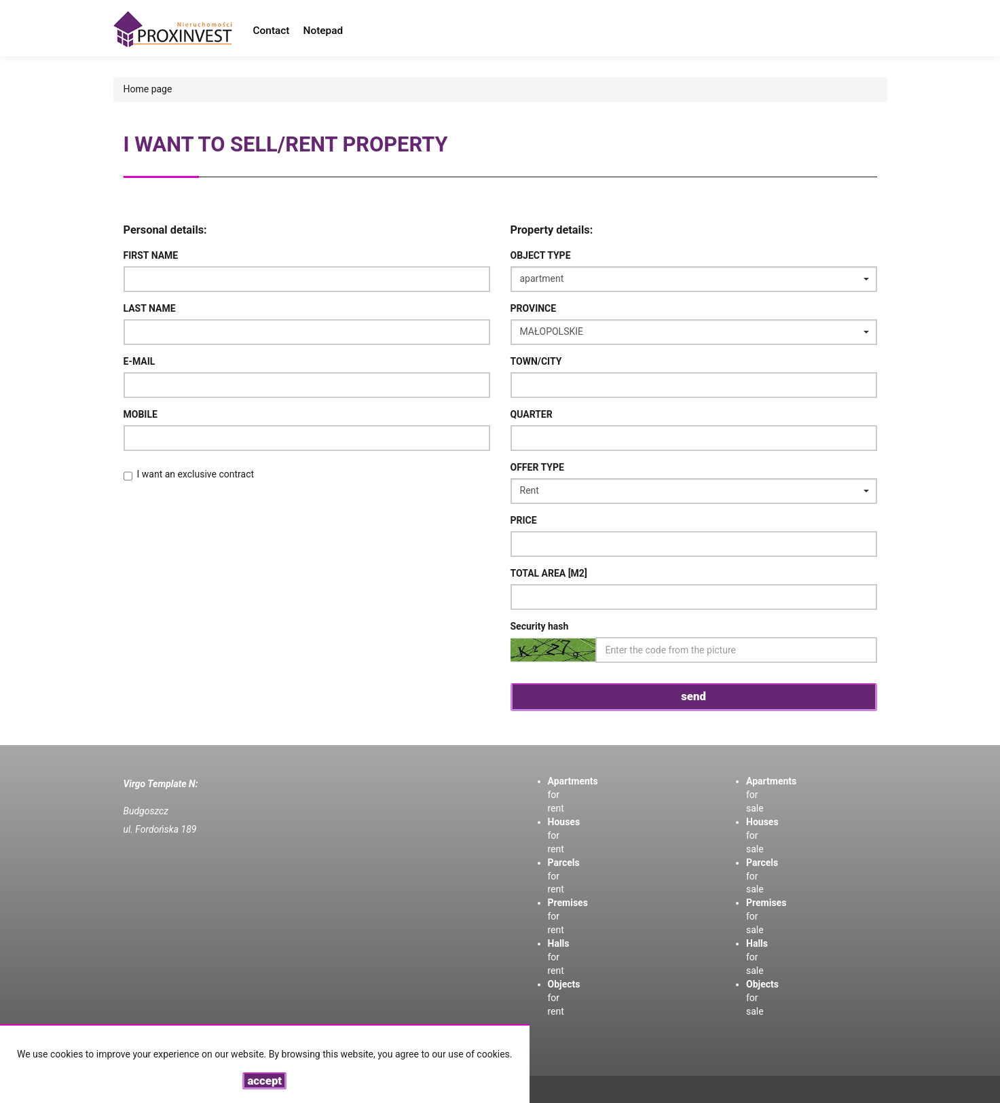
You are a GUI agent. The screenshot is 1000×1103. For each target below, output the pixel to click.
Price (524, 520)
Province (534, 308)
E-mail (139, 361)
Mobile (141, 414)
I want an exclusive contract (196, 474)
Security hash (540, 626)
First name (151, 255)
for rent (559, 957)
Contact (271, 30)
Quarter (532, 414)
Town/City (536, 361)
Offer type (537, 467)
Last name (150, 308)
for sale (757, 957)
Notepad (323, 30)
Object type (541, 255)
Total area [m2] (549, 573)
